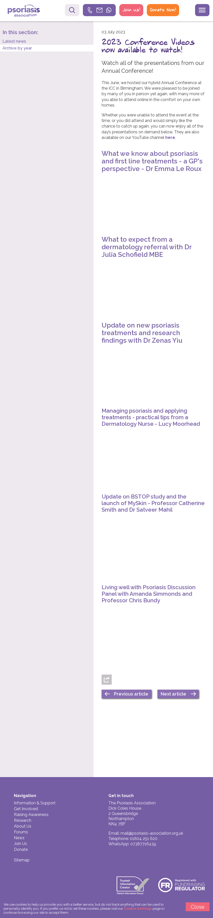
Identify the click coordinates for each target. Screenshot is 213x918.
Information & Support (35, 803)
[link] (99, 10)
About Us (22, 826)
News (19, 837)
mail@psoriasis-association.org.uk (152, 833)
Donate (21, 849)
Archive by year (17, 48)
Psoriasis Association (27, 11)
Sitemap (22, 860)
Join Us (20, 843)
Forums (21, 832)
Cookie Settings (138, 908)
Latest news (14, 41)
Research (22, 820)
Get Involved (26, 808)
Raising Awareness (31, 814)
